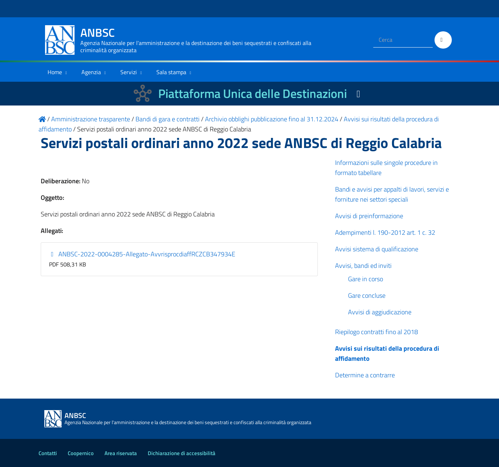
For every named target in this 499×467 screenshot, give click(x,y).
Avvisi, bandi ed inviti (363, 265)
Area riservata (120, 453)
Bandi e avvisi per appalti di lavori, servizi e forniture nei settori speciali (392, 194)
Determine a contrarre (365, 375)
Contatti (48, 453)
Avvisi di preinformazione (369, 216)
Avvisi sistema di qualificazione (376, 249)
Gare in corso (365, 279)
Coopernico (81, 453)
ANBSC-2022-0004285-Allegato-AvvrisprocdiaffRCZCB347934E (142, 254)
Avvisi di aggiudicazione (379, 312)
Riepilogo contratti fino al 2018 (376, 332)
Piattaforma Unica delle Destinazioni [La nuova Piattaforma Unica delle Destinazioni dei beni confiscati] (252, 93)
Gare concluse (367, 295)
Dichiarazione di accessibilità (181, 453)
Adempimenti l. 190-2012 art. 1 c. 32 (385, 232)
